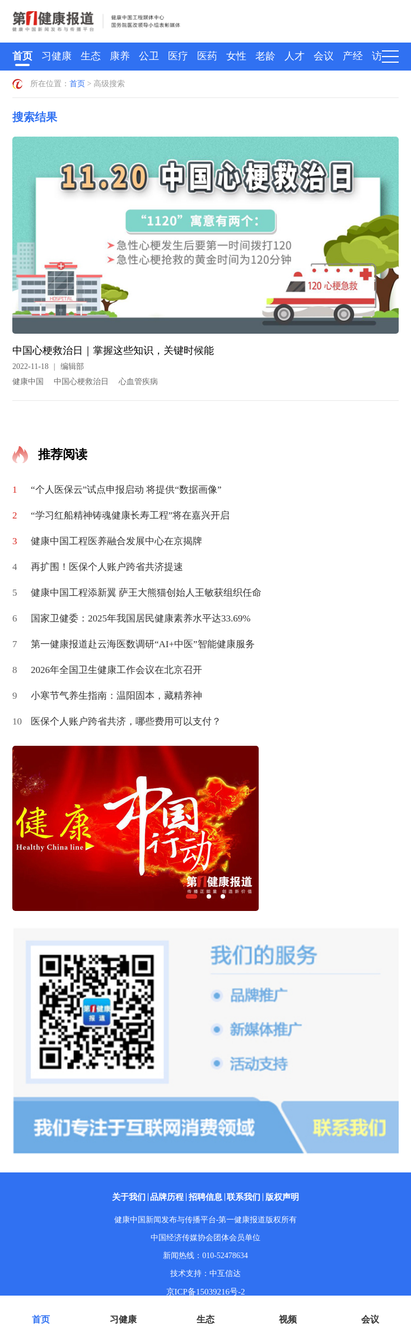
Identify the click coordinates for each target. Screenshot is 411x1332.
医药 (207, 56)
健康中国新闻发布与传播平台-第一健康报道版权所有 (205, 1220)
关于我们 (129, 1197)
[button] (191, 896)
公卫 (149, 56)
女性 (236, 56)
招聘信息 (205, 1197)
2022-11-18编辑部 (48, 366)
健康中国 (28, 381)
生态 (91, 56)
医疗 (178, 56)
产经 (353, 56)
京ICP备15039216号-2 (205, 1291)
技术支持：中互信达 (205, 1273)
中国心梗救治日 (81, 381)
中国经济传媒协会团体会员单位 (205, 1237)
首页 (22, 56)
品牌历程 (167, 1197)
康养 (120, 56)
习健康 (56, 56)
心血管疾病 (138, 381)
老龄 (265, 56)
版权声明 (282, 1197)
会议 (324, 56)
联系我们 (243, 1197)
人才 (294, 56)
